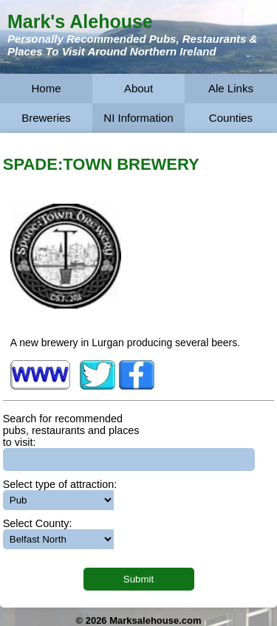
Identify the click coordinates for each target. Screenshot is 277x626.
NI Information (138, 117)
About (138, 88)
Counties (231, 117)
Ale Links (230, 88)
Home (46, 88)
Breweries (46, 117)
